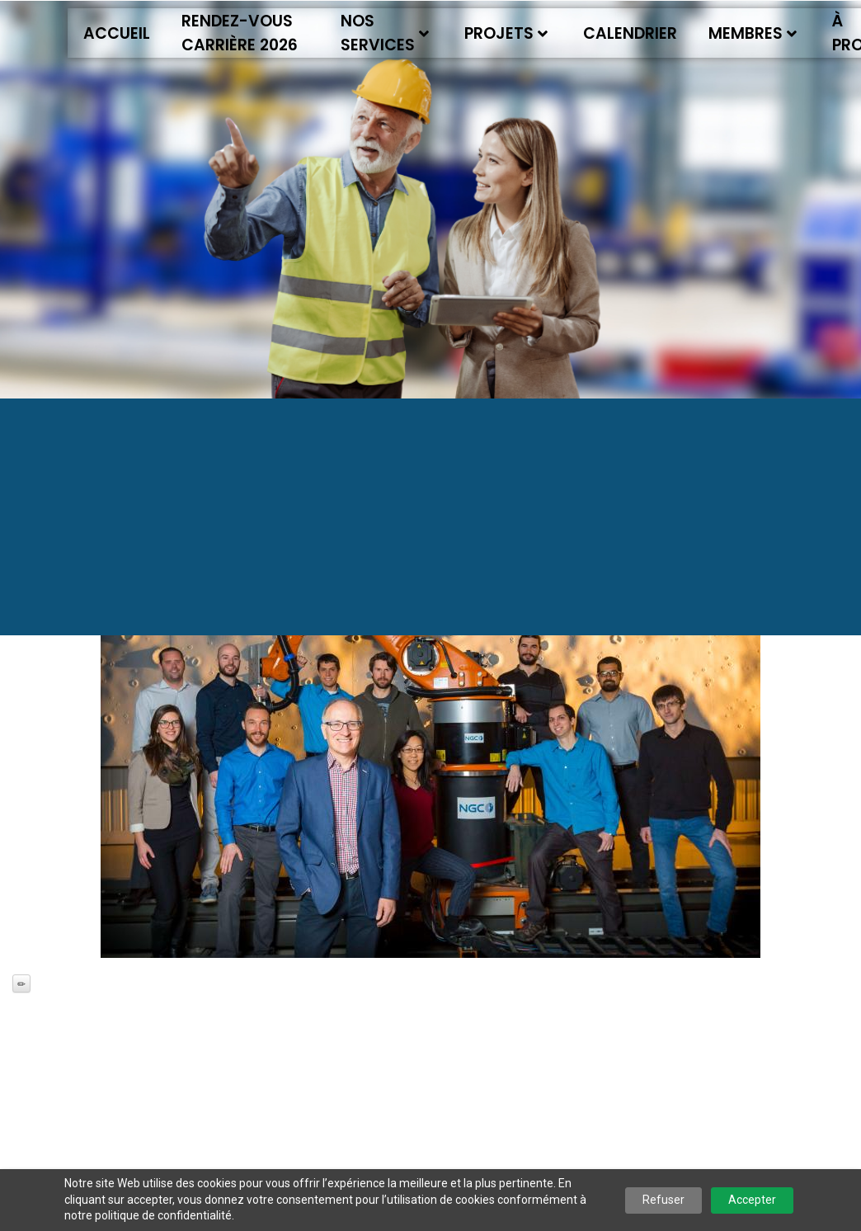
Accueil (116, 33)
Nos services (385, 33)
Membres (752, 33)
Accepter (752, 1199)
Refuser (663, 1199)
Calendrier (630, 33)
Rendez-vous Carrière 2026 (239, 33)
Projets (506, 33)
